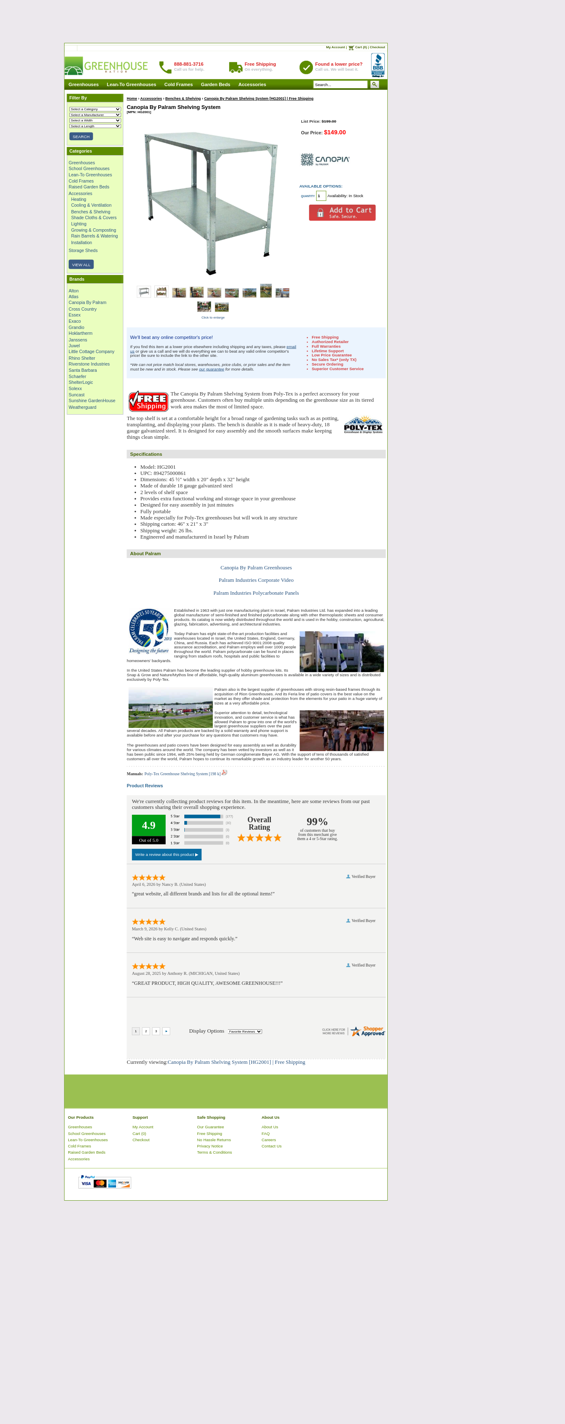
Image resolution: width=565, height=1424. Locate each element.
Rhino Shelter (82, 358)
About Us (270, 1127)
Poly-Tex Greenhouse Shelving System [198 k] (185, 773)
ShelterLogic (81, 382)
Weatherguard (82, 407)
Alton (74, 290)
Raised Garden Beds (89, 187)
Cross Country (83, 309)
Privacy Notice (210, 1146)
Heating (78, 199)
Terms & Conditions (214, 1152)
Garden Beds (215, 84)
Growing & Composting (93, 229)
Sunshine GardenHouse (92, 400)
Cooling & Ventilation (91, 205)
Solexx (75, 388)
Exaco (75, 321)
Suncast (76, 394)
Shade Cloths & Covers (93, 217)
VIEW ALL (81, 264)
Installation (81, 242)
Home (132, 98)
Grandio (76, 327)
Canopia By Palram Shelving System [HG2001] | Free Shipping (259, 98)
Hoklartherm (80, 333)
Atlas (73, 296)
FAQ (266, 1133)
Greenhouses (84, 84)
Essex (75, 314)
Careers (269, 1139)
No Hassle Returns (214, 1139)
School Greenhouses (89, 168)
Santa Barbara (83, 370)
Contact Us (272, 1146)
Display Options (207, 1030)
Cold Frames (178, 84)
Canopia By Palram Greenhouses (256, 567)
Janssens (78, 339)
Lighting (79, 223)
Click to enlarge (213, 317)
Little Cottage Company (91, 351)
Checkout (377, 47)
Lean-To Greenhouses (131, 84)
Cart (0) (361, 47)
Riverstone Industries (89, 363)
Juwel (74, 345)
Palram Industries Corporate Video (256, 580)
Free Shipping (209, 1133)
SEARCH (81, 136)
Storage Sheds (83, 250)
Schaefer (77, 376)
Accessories (252, 84)
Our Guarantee (210, 1127)
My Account (335, 47)
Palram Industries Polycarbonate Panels (256, 593)
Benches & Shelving (90, 211)
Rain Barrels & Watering (94, 236)
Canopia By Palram (88, 302)
